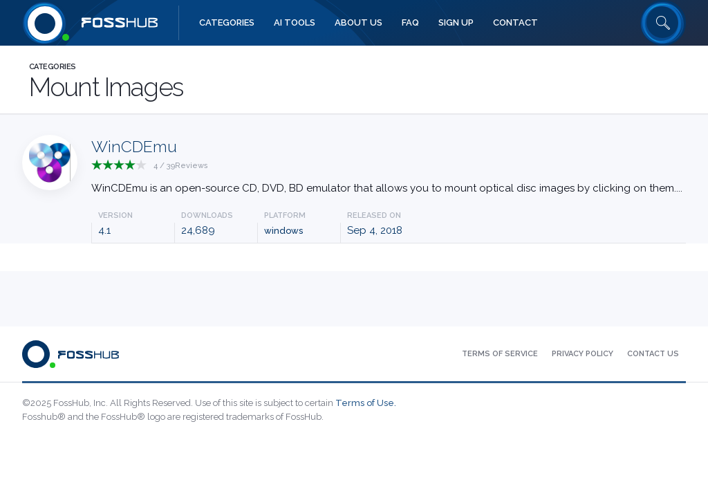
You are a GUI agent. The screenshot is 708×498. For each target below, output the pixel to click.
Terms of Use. (365, 403)
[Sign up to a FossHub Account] (456, 23)
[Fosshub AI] (294, 23)
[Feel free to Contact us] (515, 23)
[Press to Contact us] (653, 354)
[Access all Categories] (226, 23)
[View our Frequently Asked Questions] (410, 23)
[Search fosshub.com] (663, 23)
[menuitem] (226, 23)
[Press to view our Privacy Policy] (582, 354)
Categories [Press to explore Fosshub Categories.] (52, 66)
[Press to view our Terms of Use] (500, 354)
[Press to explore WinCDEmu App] (386, 168)
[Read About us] (358, 23)
